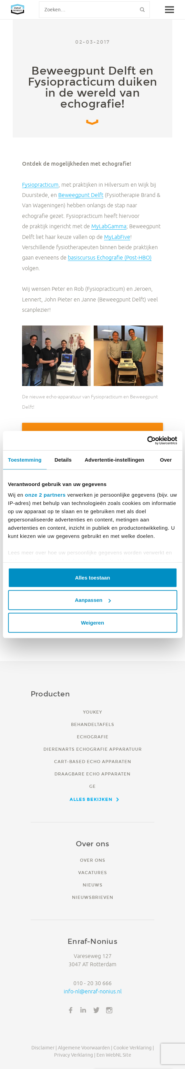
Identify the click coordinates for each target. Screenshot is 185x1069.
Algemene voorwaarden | (85, 1047)
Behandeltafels (92, 724)
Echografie (93, 736)
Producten (50, 694)
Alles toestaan (92, 577)
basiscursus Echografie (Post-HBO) (110, 257)
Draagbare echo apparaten (92, 773)
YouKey (92, 712)
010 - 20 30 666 (92, 983)
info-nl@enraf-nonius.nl (93, 991)
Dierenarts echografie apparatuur (92, 749)
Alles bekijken (91, 799)
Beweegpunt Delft (80, 195)
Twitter (96, 1010)
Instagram (109, 1010)
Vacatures (92, 872)
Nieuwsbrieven (92, 897)
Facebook (71, 1010)
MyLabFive (117, 237)
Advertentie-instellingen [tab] (114, 459)
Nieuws (93, 885)
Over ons (92, 860)
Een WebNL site (113, 1055)
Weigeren (92, 622)
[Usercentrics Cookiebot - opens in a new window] (147, 440)
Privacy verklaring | (74, 1055)
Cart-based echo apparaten (92, 761)
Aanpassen (93, 600)
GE (92, 786)
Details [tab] (63, 459)
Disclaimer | (44, 1047)
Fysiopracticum (40, 184)
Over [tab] (166, 459)
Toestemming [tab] (25, 459)
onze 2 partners (45, 495)
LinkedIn (83, 1010)
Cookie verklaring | (133, 1047)
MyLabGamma (108, 226)
